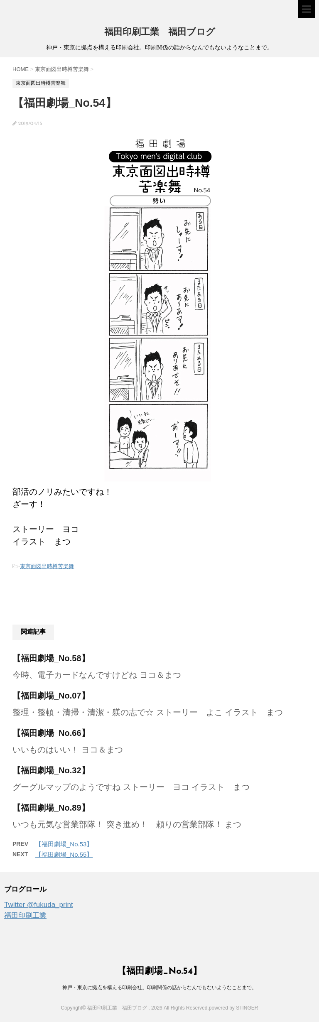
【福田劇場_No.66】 (51, 733)
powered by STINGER (233, 1008)
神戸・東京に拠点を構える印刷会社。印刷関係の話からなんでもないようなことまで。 (159, 987)
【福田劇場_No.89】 (51, 807)
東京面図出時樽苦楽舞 (47, 566)
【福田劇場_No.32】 (51, 770)
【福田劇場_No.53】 (64, 844)
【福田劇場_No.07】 (51, 695)
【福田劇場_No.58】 (51, 658)
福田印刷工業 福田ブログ (159, 32)
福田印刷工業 (25, 915)
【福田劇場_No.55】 (64, 854)
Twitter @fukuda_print (38, 905)
